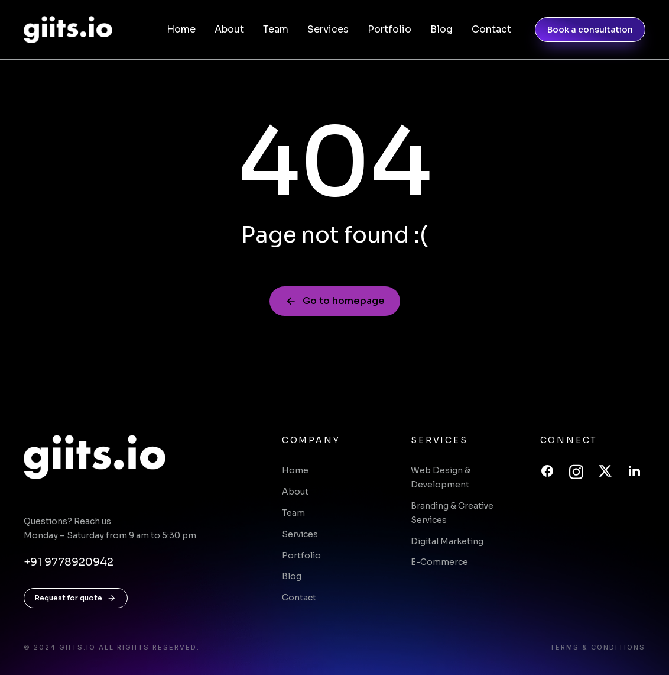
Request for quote (75, 598)
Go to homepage (335, 301)
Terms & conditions (597, 647)
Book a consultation (590, 29)
